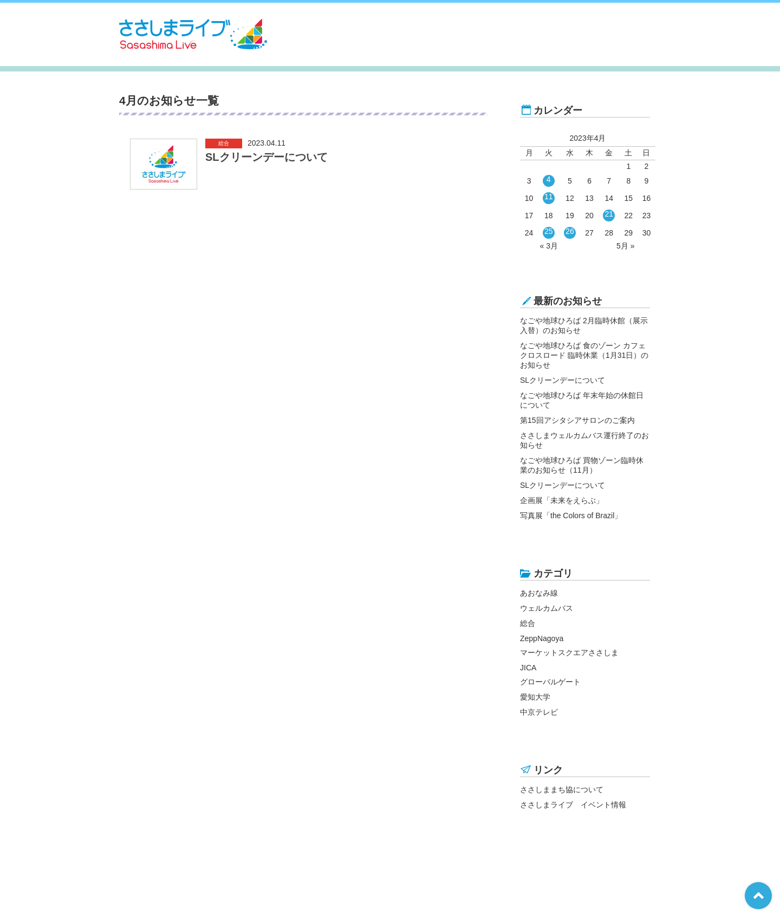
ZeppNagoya (541, 638)
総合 (527, 623)
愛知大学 (535, 697)
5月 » (625, 246)
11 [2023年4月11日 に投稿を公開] (548, 196)
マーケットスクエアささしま (569, 652)
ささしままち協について (561, 789)
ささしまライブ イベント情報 (573, 804)
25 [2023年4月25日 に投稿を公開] (548, 231)
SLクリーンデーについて (562, 380)
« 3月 (549, 246)
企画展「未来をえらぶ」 (561, 500)
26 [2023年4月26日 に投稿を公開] (570, 231)
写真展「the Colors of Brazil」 (571, 515)
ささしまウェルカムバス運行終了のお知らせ (584, 440)
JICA (528, 667)
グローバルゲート (550, 681)
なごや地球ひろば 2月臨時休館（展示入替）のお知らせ (584, 325)
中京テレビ (539, 712)
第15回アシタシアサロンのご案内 (577, 420)
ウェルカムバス (546, 608)
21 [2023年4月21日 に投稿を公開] (608, 214)
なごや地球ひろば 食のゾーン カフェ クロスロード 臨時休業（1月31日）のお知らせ (584, 355)
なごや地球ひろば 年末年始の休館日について (582, 400)
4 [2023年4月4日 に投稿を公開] (549, 179)
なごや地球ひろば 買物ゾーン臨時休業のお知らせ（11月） (582, 465)
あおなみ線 (539, 593)
